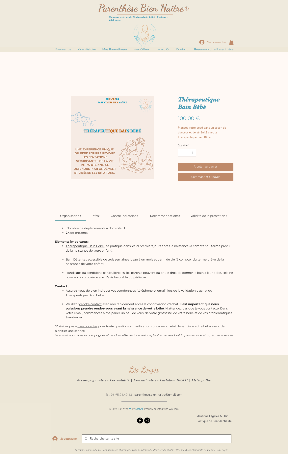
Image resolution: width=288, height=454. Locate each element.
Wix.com (174, 409)
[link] (70, 216)
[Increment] (193, 152)
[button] (231, 42)
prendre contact (90, 304)
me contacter (87, 326)
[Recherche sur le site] (156, 439)
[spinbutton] (187, 152)
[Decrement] (180, 152)
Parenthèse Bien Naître (141, 8)
